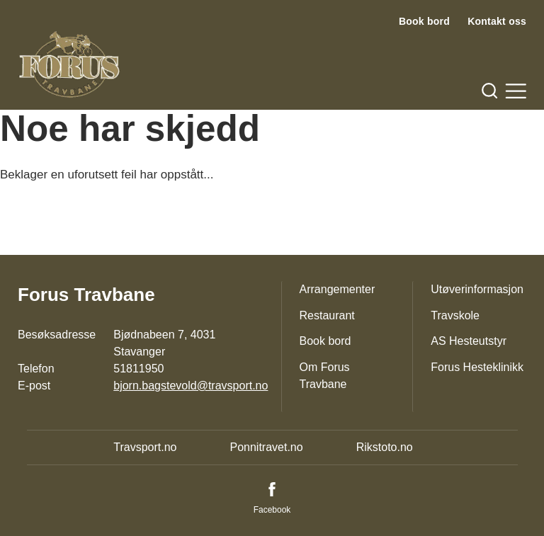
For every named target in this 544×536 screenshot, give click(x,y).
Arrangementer (337, 289)
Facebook (272, 510)
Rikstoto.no (384, 447)
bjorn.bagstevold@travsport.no (190, 386)
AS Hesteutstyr (468, 341)
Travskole (455, 315)
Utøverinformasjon (477, 289)
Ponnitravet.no (266, 447)
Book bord (424, 21)
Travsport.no (144, 447)
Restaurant (327, 315)
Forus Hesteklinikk (477, 367)
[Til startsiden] (69, 64)
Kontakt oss (497, 21)
